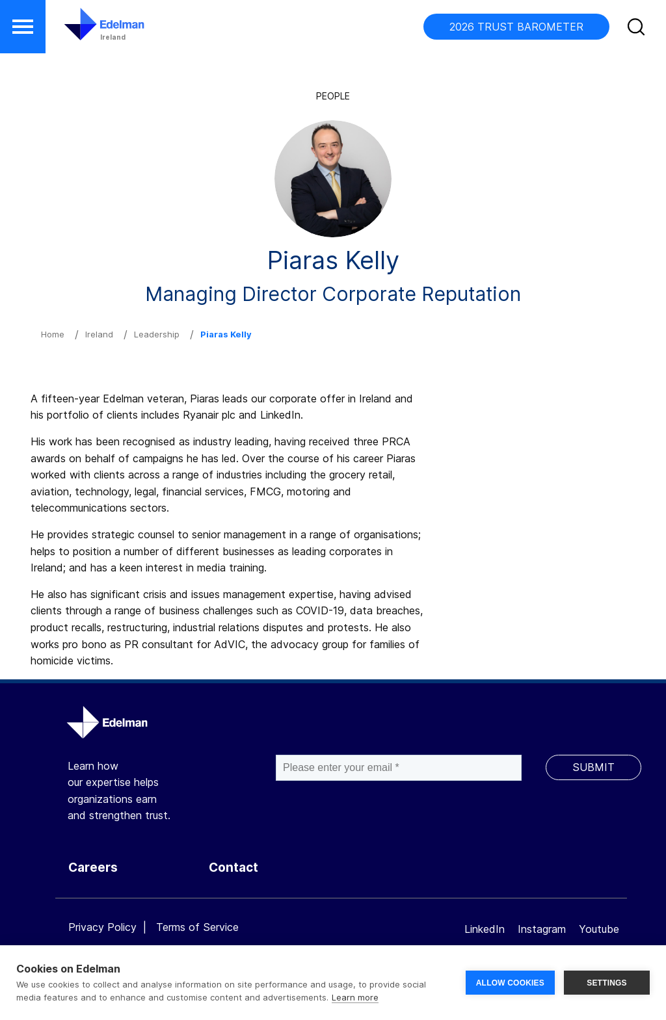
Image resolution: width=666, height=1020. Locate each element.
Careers (93, 867)
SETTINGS (607, 982)
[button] (23, 26)
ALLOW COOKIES (510, 982)
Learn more (355, 997)
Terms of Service (197, 927)
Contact (233, 867)
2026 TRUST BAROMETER (516, 26)
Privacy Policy (102, 927)
